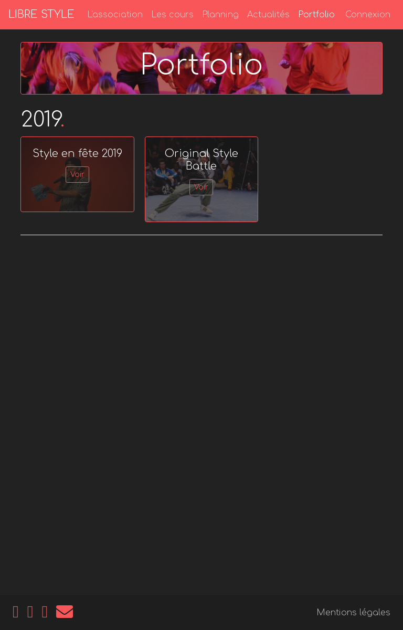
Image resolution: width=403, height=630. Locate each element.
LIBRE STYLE (41, 14)
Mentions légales (353, 612)
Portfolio (316, 14)
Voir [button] (77, 174)
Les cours (172, 14)
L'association (115, 14)
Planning (220, 14)
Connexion (367, 14)
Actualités (268, 14)
